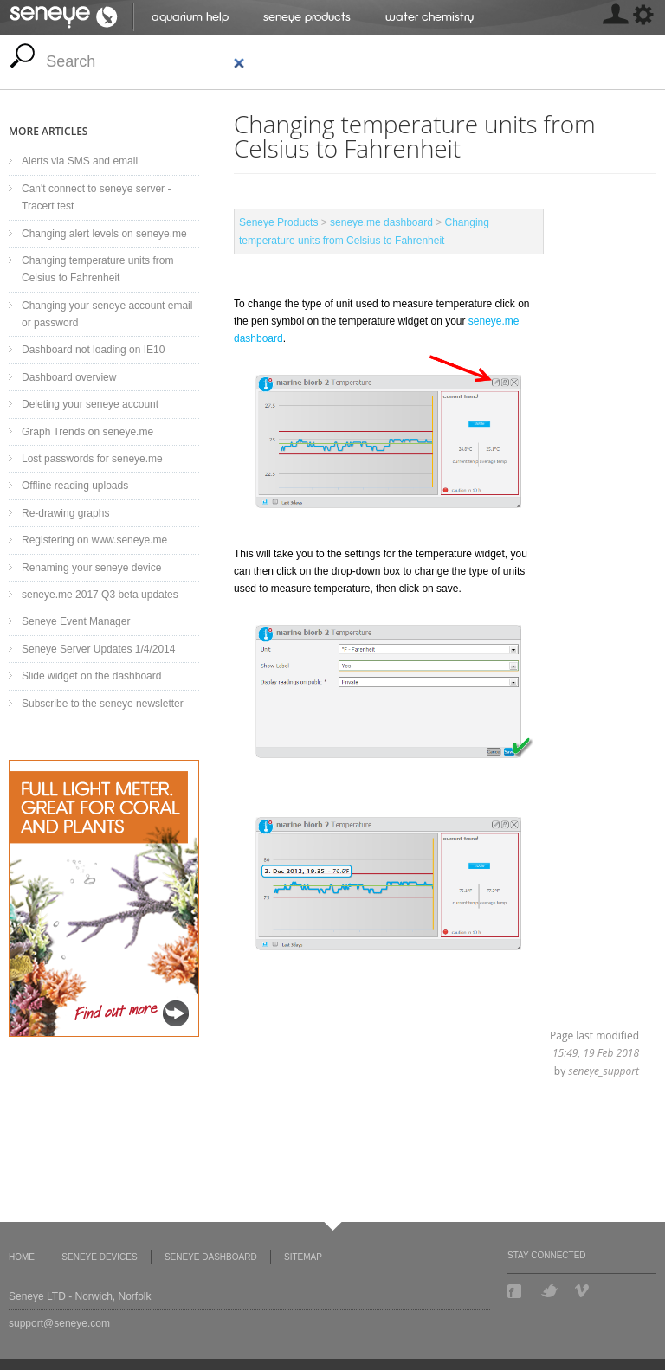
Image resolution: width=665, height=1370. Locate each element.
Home (22, 1257)
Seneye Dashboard (211, 1257)
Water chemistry (429, 16)
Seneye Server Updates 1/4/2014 (98, 649)
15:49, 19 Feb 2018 (595, 1052)
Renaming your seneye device (91, 568)
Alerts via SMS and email (80, 161)
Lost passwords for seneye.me (92, 459)
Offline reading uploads (75, 485)
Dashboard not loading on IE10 (93, 350)
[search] (146, 62)
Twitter (549, 1290)
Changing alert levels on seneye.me (104, 234)
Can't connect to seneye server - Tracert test (96, 197)
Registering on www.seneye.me (94, 540)
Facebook (516, 1291)
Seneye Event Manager (76, 621)
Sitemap (303, 1257)
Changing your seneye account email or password (107, 314)
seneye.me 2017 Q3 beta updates (100, 595)
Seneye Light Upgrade (104, 898)
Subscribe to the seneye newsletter (103, 704)
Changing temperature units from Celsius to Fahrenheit (97, 269)
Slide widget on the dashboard (91, 676)
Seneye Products (307, 16)
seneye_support (603, 1071)
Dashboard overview (69, 377)
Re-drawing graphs (65, 513)
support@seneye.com (59, 1323)
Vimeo (583, 1290)
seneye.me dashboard (381, 222)
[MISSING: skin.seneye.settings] (615, 17)
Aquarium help (190, 16)
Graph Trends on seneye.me (87, 432)
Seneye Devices (99, 1257)
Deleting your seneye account (90, 404)
